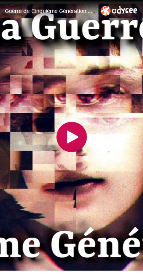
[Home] (119, 10)
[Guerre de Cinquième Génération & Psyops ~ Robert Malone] (49, 11)
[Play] (71, 137)
